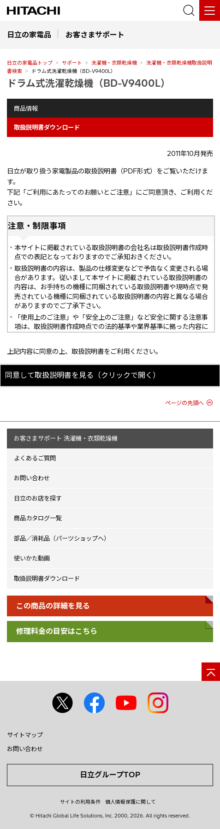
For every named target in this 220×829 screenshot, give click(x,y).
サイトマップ (25, 735)
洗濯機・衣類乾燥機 (114, 63)
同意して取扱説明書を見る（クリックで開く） (82, 375)
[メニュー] (209, 10)
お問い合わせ (32, 478)
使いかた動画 (32, 558)
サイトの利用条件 (80, 802)
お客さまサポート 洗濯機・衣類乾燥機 (66, 438)
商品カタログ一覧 (38, 518)
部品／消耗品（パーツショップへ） (62, 538)
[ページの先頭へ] (211, 671)
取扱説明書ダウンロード (47, 578)
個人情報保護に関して (130, 802)
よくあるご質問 (35, 458)
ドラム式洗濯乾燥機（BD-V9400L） (88, 83)
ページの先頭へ (184, 403)
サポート (72, 63)
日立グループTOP (110, 774)
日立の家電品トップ (30, 63)
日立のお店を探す (38, 498)
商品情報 (26, 108)
